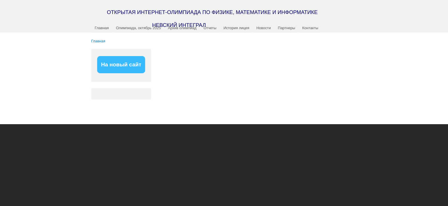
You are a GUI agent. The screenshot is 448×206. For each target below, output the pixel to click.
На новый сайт (121, 65)
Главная (102, 28)
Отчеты (209, 28)
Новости (263, 28)
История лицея (236, 28)
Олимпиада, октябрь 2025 (138, 28)
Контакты (310, 28)
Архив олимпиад (182, 28)
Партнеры (286, 28)
